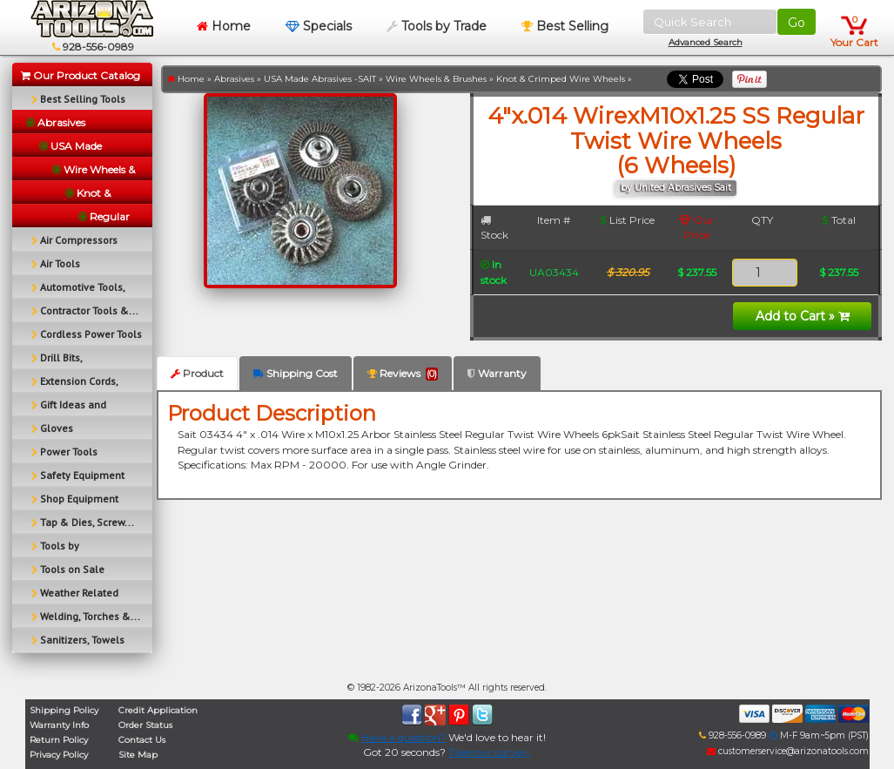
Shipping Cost (295, 373)
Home (224, 26)
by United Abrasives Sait (676, 187)
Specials (319, 26)
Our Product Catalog (80, 75)
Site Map (138, 754)
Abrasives (234, 78)
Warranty (497, 373)
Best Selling (564, 26)
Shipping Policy (64, 710)
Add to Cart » (803, 316)
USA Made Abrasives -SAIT (320, 78)
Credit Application (158, 710)
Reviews (402, 374)
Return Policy (59, 739)
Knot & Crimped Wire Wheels (560, 78)
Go (796, 22)
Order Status (145, 725)
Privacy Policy (59, 754)
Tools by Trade (437, 26)
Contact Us (141, 739)
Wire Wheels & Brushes (436, 78)
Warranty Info (59, 725)
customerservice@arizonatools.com (788, 751)
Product (197, 373)
